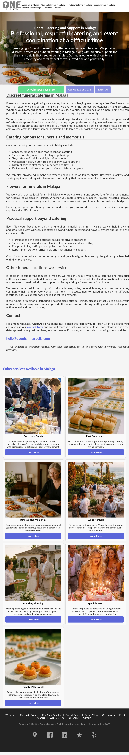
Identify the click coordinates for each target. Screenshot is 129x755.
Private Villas (91, 715)
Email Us (103, 89)
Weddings (10, 715)
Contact (87, 717)
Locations (74, 717)
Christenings (108, 715)
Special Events (73, 715)
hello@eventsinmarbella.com (28, 338)
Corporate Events (28, 715)
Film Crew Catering (51, 715)
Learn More (33, 452)
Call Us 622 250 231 (79, 89)
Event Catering (57, 717)
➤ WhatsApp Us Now (41, 89)
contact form (35, 327)
